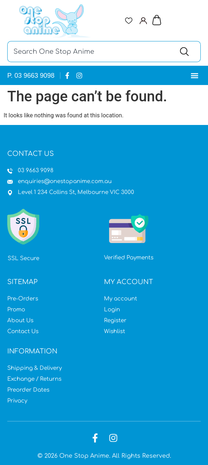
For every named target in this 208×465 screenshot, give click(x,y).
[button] (195, 75)
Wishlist (114, 331)
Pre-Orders (22, 299)
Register (115, 321)
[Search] (186, 51)
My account (120, 299)
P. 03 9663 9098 (31, 75)
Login (112, 310)
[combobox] (89, 51)
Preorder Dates (28, 390)
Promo (16, 310)
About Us (20, 321)
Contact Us (23, 331)
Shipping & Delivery (34, 368)
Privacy (17, 401)
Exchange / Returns (34, 379)
